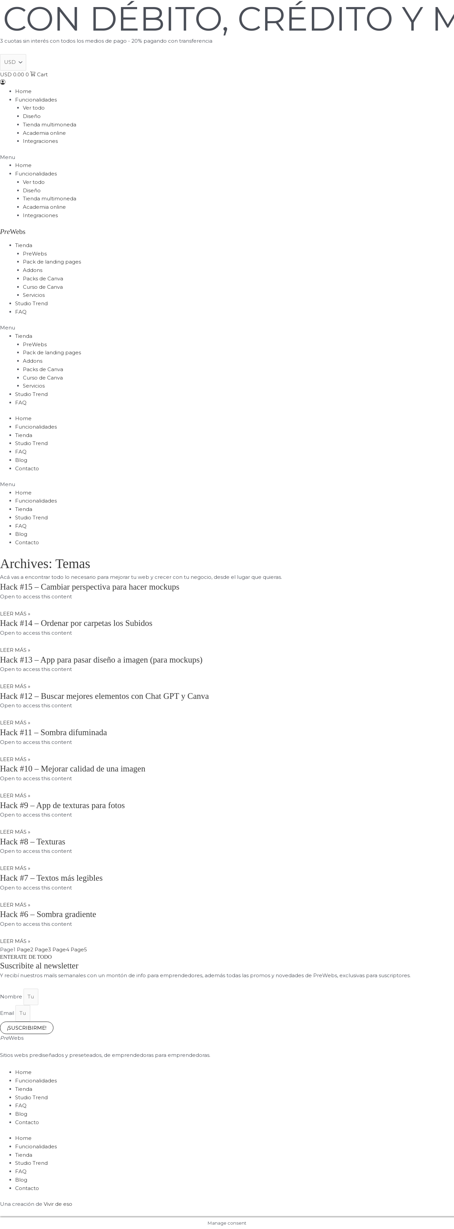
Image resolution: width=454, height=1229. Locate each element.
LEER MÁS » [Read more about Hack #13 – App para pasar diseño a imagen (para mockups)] (15, 686)
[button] (227, 157)
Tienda (23, 245)
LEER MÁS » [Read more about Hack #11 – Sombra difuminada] (15, 759)
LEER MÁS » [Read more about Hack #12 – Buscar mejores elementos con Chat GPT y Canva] (15, 722)
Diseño (32, 116)
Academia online (44, 133)
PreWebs (35, 253)
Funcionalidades (36, 99)
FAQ (21, 312)
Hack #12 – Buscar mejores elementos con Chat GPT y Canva (104, 696)
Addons (32, 270)
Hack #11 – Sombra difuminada (53, 732)
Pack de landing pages (52, 262)
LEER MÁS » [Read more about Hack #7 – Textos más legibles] (15, 905)
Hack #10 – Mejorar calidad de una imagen (72, 768)
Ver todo (34, 108)
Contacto (27, 468)
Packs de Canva (43, 278)
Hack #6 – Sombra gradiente (48, 914)
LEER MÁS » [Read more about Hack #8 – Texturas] (15, 868)
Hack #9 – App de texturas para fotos (62, 805)
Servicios (34, 295)
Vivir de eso (58, 1204)
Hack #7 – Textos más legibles (51, 877)
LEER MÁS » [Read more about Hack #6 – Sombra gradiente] (15, 941)
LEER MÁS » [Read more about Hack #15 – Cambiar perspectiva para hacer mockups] (15, 613)
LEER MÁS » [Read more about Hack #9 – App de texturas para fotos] (15, 832)
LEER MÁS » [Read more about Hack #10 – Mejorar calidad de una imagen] (15, 795)
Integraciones (40, 141)
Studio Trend (31, 303)
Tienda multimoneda (49, 124)
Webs (13, 232)
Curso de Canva (43, 287)
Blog (21, 460)
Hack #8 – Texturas (32, 841)
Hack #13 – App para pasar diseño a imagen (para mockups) (101, 659)
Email (7, 1013)
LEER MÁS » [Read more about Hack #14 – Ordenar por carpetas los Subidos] (15, 650)
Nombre (12, 996)
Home (23, 91)
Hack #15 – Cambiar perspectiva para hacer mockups (89, 586)
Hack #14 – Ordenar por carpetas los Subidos (76, 623)
